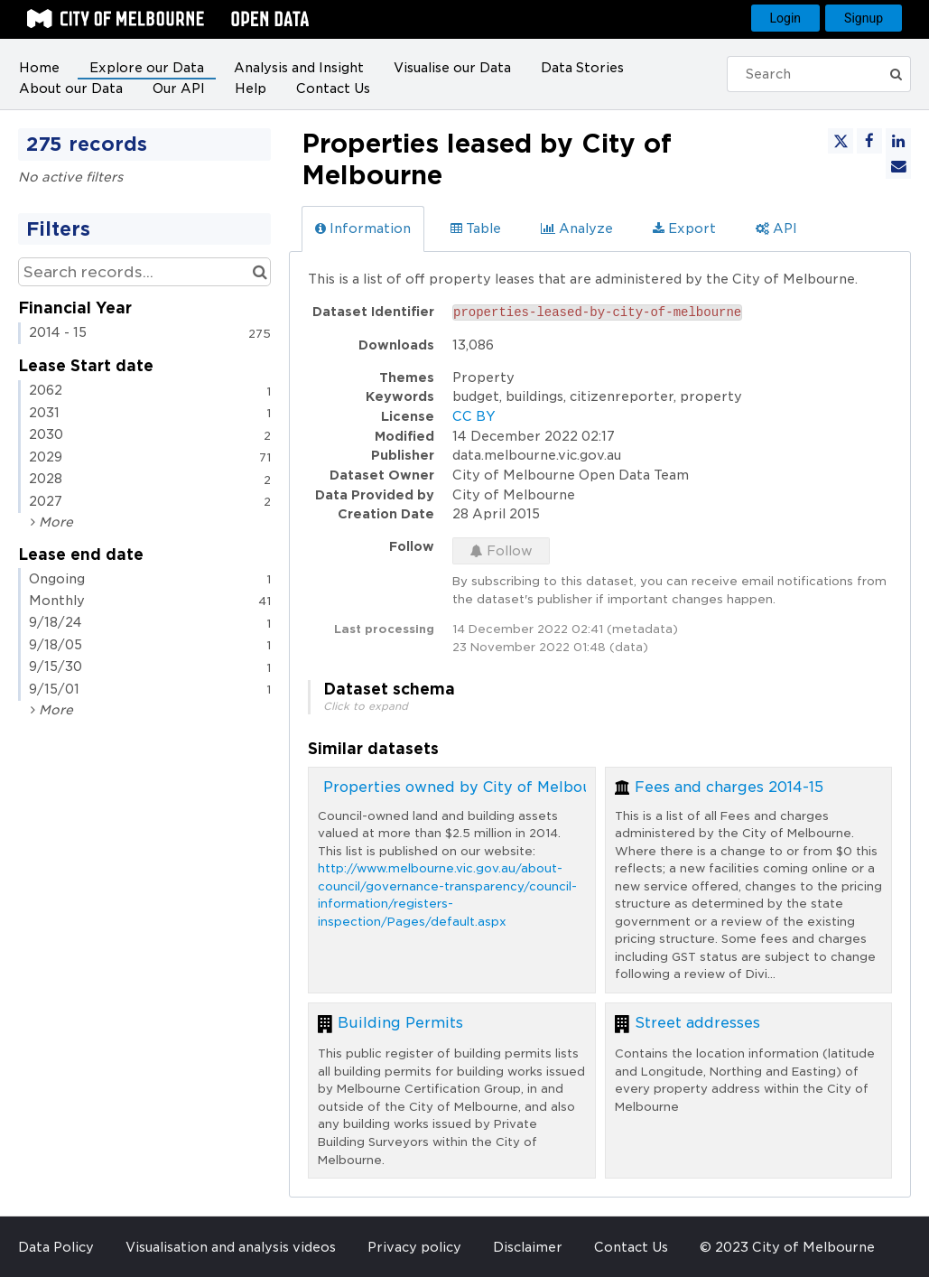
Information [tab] (363, 228)
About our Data (71, 88)
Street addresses (697, 1022)
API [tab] (776, 228)
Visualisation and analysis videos (230, 1247)
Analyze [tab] (577, 228)
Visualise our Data (452, 68)
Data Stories (582, 68)
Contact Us (333, 88)
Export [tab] (684, 228)
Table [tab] (476, 228)
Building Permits (400, 1022)
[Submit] (901, 74)
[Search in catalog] (259, 271)
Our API (179, 88)
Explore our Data (146, 68)
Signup (863, 18)
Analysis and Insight (299, 68)
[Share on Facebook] (869, 141)
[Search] (813, 74)
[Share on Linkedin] (898, 141)
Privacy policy (414, 1247)
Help (250, 88)
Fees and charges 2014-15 (729, 787)
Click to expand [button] (365, 706)
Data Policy (56, 1247)
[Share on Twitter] (840, 141)
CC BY (474, 416)
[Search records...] (144, 271)
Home (39, 68)
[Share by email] (898, 166)
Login (786, 18)
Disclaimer (527, 1247)
